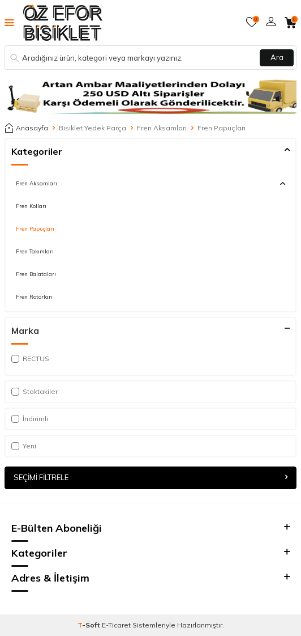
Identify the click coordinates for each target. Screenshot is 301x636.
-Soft (90, 625)
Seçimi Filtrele (150, 477)
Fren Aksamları (162, 128)
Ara (276, 57)
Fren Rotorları (34, 296)
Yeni (23, 446)
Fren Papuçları (35, 228)
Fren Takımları (35, 251)
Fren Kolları (31, 205)
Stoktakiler (34, 391)
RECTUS (30, 358)
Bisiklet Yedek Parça (92, 128)
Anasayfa (26, 128)
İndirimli (29, 418)
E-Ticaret (116, 625)
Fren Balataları (36, 273)
